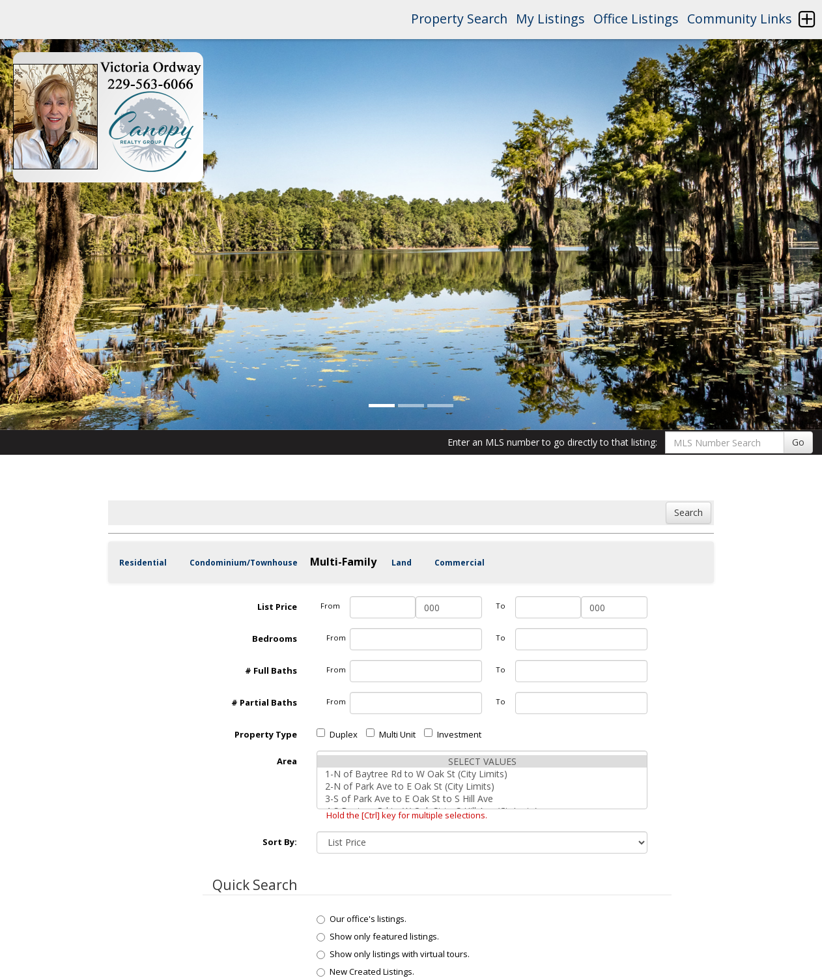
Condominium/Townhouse (244, 562)
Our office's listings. (361, 919)
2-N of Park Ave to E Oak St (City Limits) (482, 786)
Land (401, 562)
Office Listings (636, 18)
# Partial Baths (264, 702)
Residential (143, 562)
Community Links (739, 18)
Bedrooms (274, 638)
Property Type (265, 734)
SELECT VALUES (482, 761)
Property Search (459, 18)
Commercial (459, 562)
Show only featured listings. (378, 936)
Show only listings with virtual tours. (393, 954)
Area (287, 761)
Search (688, 512)
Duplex (337, 734)
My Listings (550, 18)
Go (798, 442)
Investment (452, 734)
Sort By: (279, 842)
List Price (277, 606)
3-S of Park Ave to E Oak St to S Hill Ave (482, 798)
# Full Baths (271, 670)
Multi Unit (391, 734)
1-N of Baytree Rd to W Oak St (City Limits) (482, 774)
